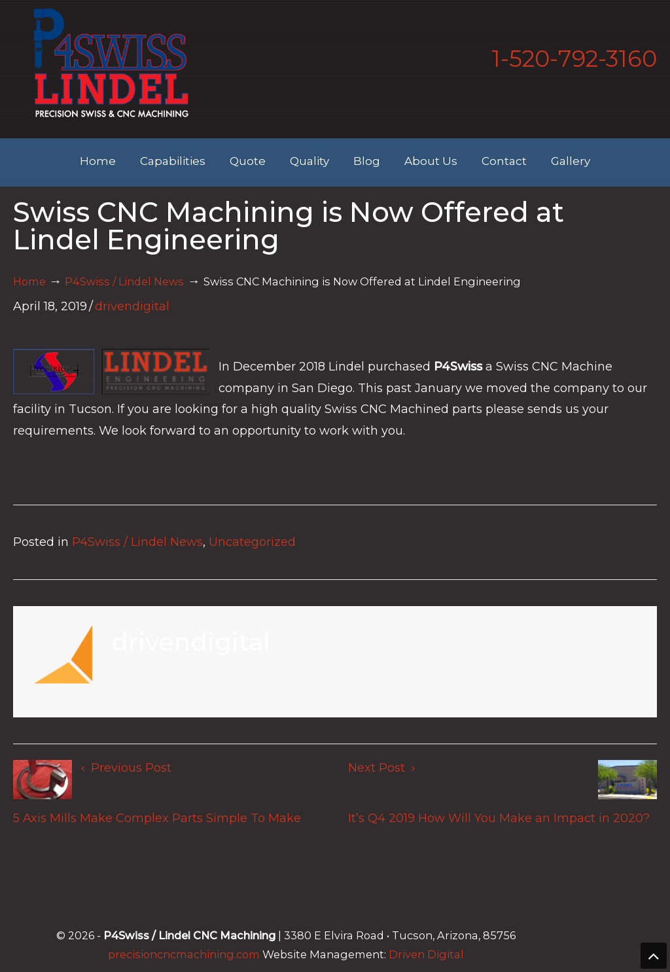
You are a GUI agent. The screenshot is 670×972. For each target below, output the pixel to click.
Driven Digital (426, 954)
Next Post (381, 768)
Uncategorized (252, 542)
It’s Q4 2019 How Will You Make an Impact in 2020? (499, 818)
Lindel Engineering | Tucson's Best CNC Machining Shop (111, 63)
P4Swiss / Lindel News (124, 281)
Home (29, 281)
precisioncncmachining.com (184, 954)
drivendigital (132, 306)
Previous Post (126, 768)
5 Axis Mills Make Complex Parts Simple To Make (157, 818)
